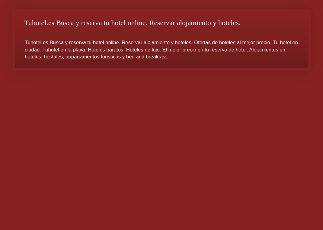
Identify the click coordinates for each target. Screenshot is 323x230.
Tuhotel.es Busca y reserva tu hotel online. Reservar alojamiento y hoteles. (132, 23)
